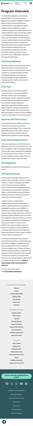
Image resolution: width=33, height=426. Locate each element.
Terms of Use (16, 405)
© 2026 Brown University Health (16, 390)
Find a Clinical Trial (16, 329)
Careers (16, 291)
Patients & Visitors (16, 313)
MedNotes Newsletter (16, 360)
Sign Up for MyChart (16, 324)
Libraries (16, 357)
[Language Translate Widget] (18, 3)
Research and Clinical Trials (16, 354)
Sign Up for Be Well (16, 335)
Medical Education (16, 349)
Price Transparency (16, 409)
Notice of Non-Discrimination (16, 398)
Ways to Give (16, 302)
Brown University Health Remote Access (16, 376)
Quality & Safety (16, 296)
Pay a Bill (16, 318)
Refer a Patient (17, 343)
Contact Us (16, 305)
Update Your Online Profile (16, 363)
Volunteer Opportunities (16, 293)
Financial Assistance (16, 321)
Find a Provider (16, 315)
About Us (16, 288)
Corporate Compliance (16, 394)
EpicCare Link (16, 346)
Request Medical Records (16, 327)
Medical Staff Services (16, 352)
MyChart (25, 3)
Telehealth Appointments (16, 332)
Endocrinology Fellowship (12, 271)
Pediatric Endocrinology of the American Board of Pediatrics (14, 263)
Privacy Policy (16, 402)
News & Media (16, 299)
